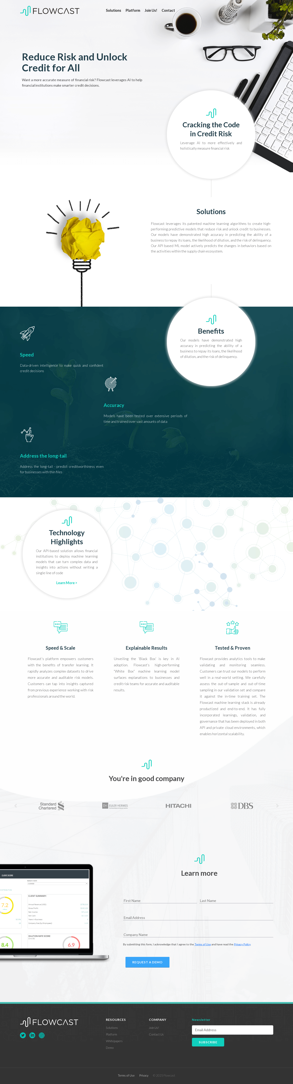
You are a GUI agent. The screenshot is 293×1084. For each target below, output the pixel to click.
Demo (110, 1047)
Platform (133, 10)
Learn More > (66, 583)
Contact (168, 10)
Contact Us (156, 1034)
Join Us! (151, 10)
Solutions (113, 10)
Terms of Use (202, 944)
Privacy (143, 1075)
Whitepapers (114, 1041)
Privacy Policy (242, 944)
